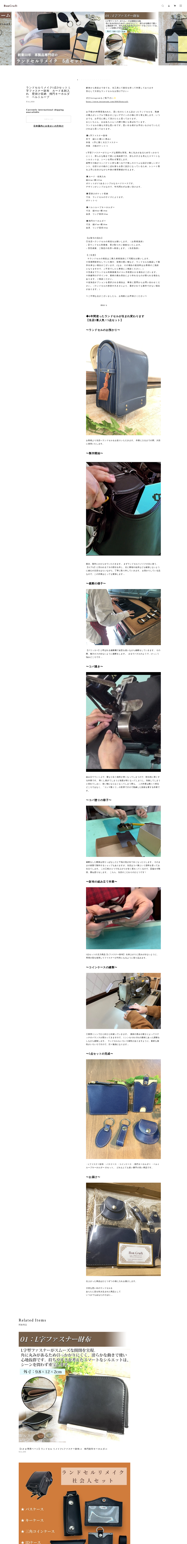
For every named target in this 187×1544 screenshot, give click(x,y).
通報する (104, 305)
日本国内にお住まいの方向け (48, 126)
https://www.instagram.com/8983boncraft (107, 101)
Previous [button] (4, 44)
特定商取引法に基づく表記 (62, 1528)
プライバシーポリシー (40, 1528)
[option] (94, 44)
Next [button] (182, 44)
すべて (27, 1420)
